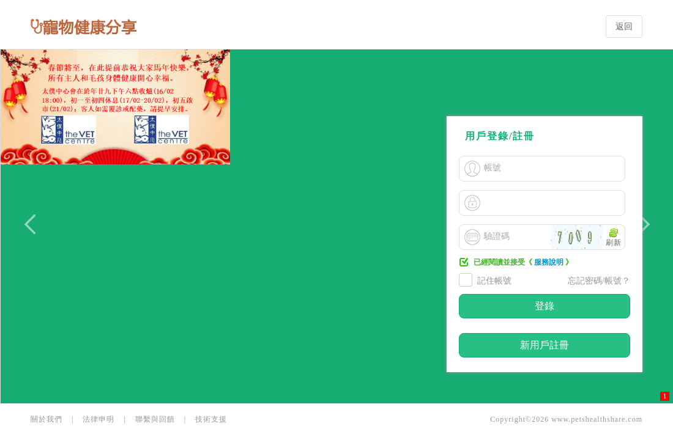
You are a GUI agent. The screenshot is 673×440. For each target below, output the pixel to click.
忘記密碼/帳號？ (599, 280)
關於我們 (46, 419)
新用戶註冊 (544, 345)
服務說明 (548, 262)
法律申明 (98, 419)
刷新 (614, 242)
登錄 (544, 306)
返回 (624, 26)
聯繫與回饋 (155, 419)
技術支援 (211, 419)
